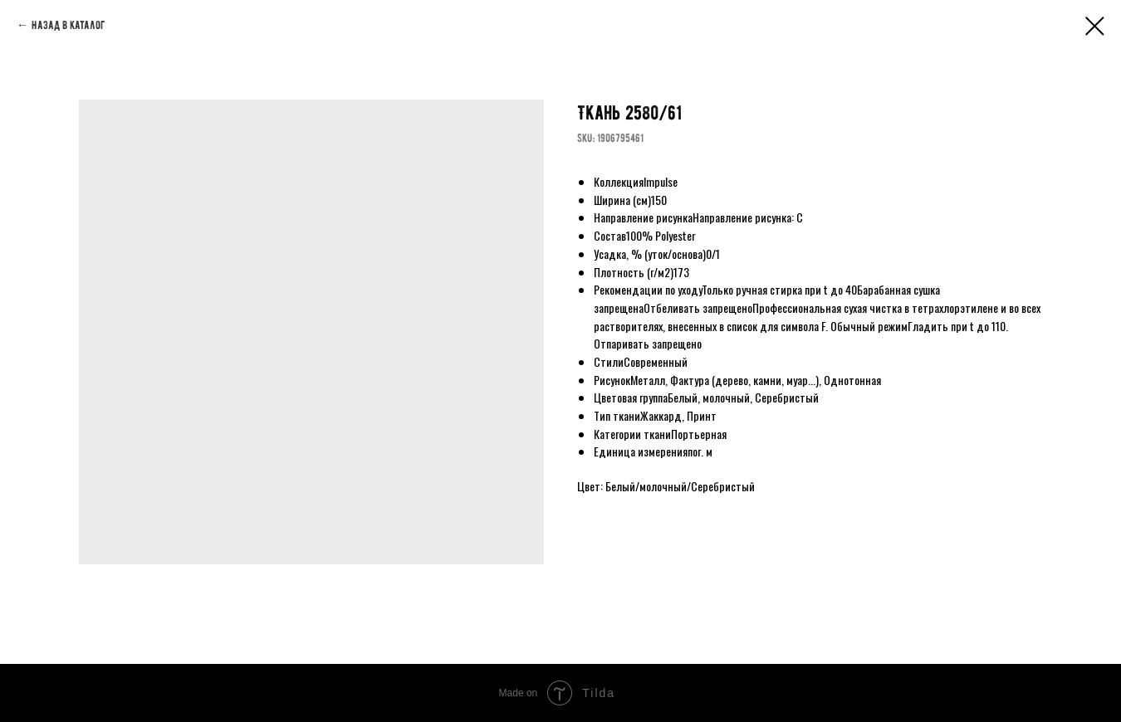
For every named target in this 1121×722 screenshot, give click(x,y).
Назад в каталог (68, 25)
